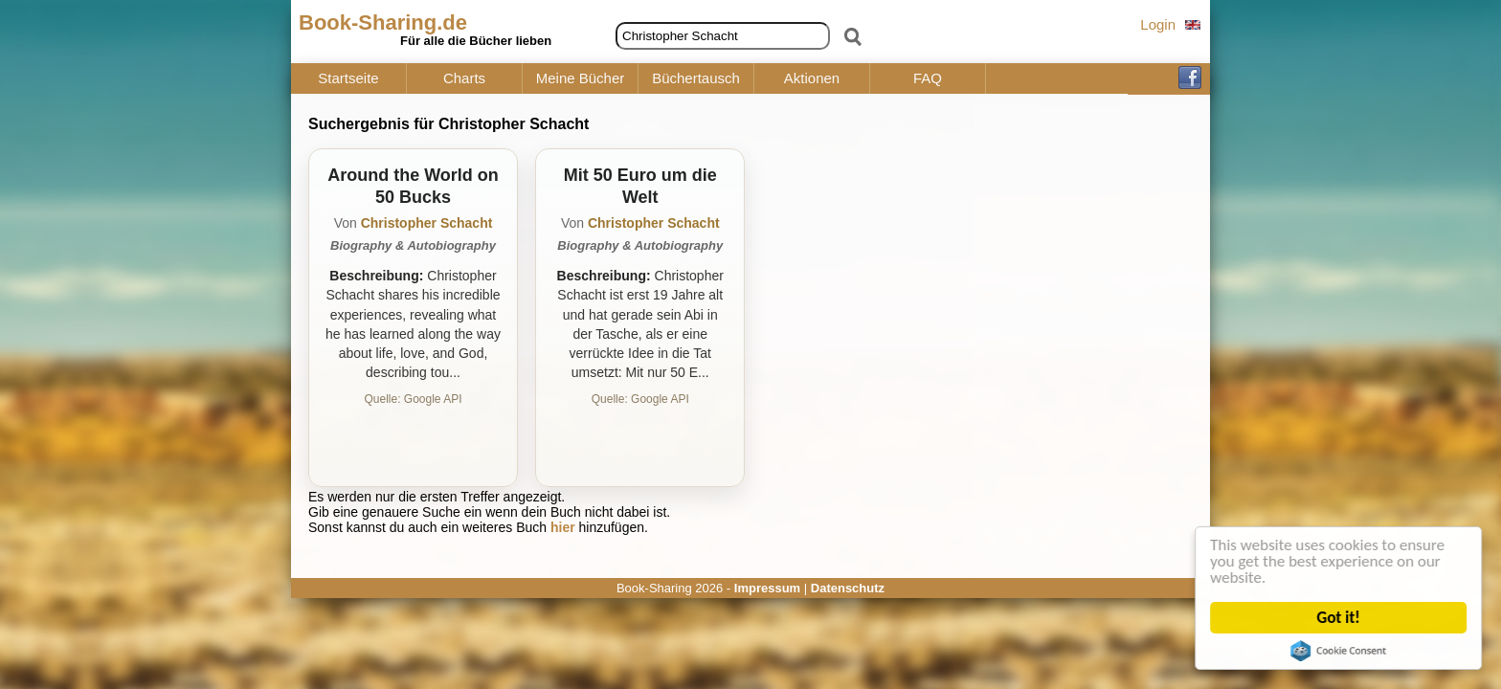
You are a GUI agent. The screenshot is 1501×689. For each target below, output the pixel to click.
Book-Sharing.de (383, 22)
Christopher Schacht (427, 223)
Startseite (348, 78)
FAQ (927, 78)
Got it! (1338, 618)
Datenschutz (848, 588)
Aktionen (812, 78)
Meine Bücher (580, 78)
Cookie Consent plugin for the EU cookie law (1339, 650)
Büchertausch (696, 78)
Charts (464, 78)
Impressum (767, 588)
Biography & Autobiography (413, 245)
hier (562, 527)
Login (1158, 24)
